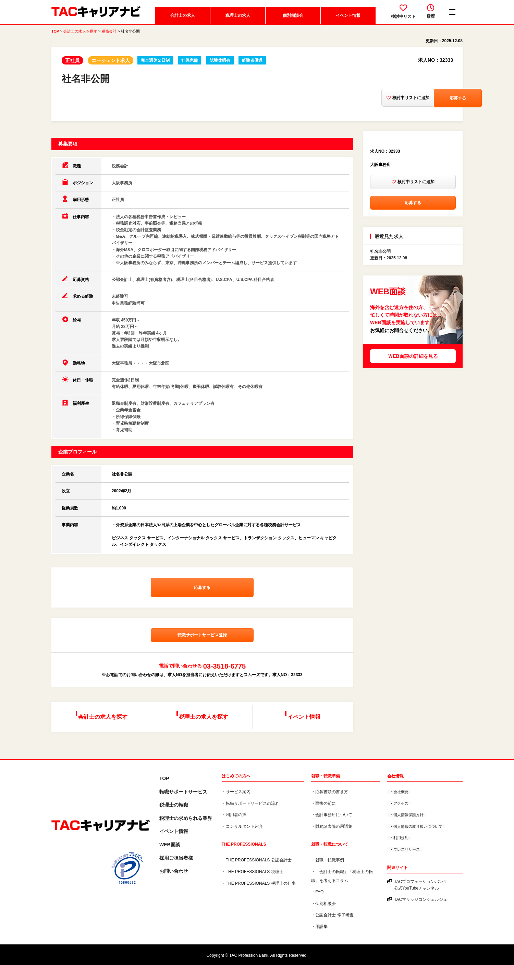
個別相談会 (292, 18)
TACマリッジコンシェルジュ (420, 899)
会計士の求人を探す (80, 35)
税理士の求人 (237, 18)
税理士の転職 (173, 804)
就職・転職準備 (325, 775)
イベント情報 (347, 18)
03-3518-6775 (224, 671)
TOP (55, 35)
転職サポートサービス (183, 791)
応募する (425, 101)
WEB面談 (169, 844)
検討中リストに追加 (364, 101)
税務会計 (109, 35)
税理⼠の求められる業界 (185, 818)
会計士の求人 (182, 18)
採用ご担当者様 (176, 857)
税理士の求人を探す (204, 719)
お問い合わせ (173, 870)
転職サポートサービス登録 (202, 640)
